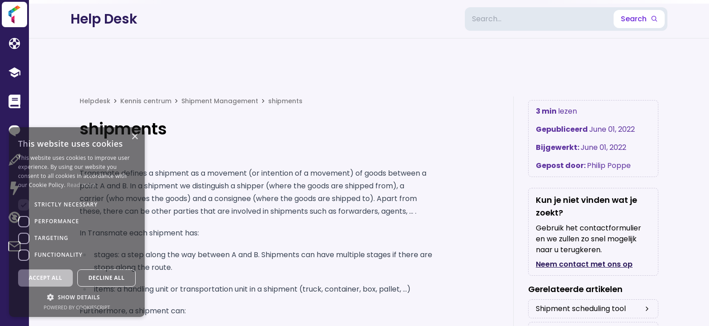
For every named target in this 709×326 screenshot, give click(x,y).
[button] (77, 297)
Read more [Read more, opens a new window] (81, 185)
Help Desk (104, 19)
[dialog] (77, 222)
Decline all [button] (107, 278)
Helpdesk (95, 100)
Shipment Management (219, 100)
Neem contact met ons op (584, 264)
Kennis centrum (145, 100)
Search (639, 19)
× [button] (134, 137)
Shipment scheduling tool (593, 308)
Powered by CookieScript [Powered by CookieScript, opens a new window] (77, 307)
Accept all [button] (45, 278)
